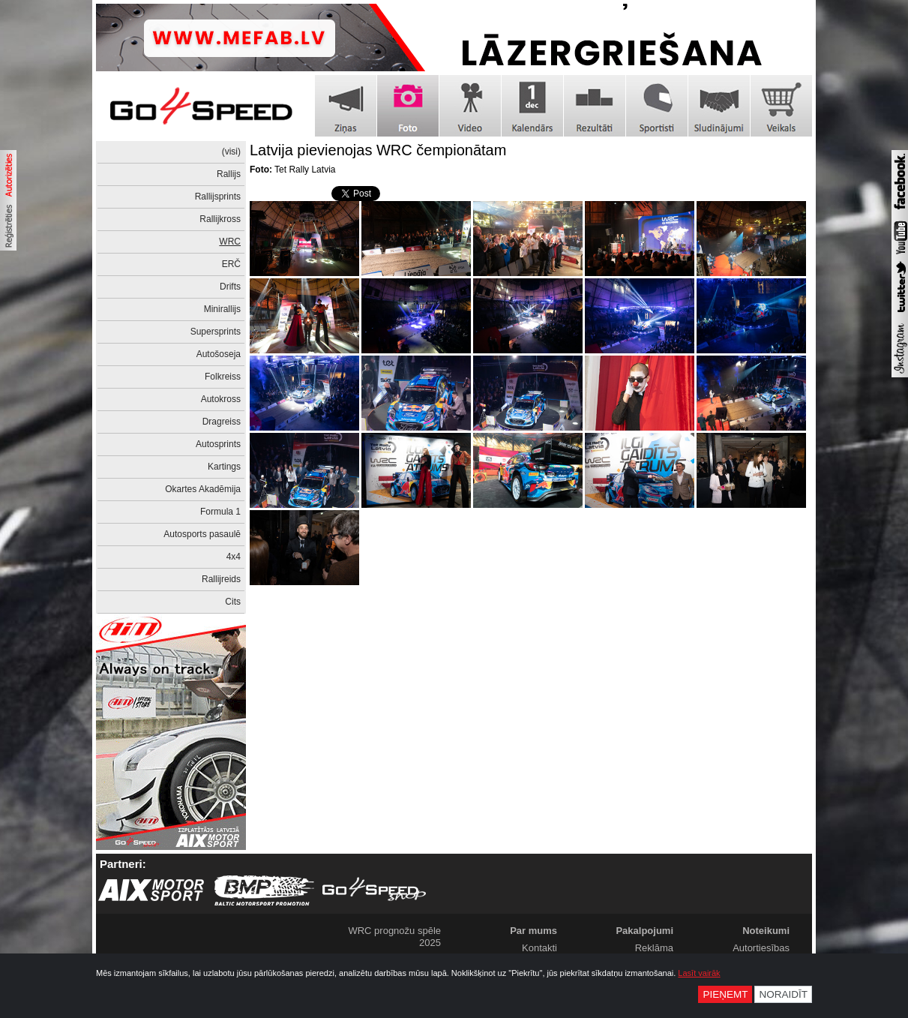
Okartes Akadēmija (203, 489)
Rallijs (229, 174)
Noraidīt (783, 994)
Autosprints (218, 444)
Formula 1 (220, 511)
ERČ (231, 264)
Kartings (224, 466)
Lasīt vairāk (699, 972)
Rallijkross (220, 219)
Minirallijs (222, 309)
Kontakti (539, 947)
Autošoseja (218, 354)
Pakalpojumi (644, 930)
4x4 (233, 556)
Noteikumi (766, 930)
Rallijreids (221, 579)
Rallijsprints (218, 196)
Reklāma (654, 947)
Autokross (221, 399)
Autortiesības (761, 947)
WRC (230, 241)
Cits (233, 601)
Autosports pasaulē (202, 534)
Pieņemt (725, 994)
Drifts (230, 286)
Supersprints (215, 331)
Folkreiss (223, 376)
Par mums (533, 930)
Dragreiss (221, 421)
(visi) (231, 151)
